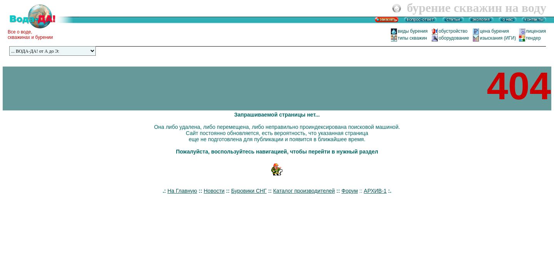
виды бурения (413, 31)
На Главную (182, 191)
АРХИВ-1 (375, 191)
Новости (214, 191)
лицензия (536, 31)
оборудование (454, 38)
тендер (533, 38)
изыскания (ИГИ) (498, 38)
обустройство (455, 31)
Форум (350, 191)
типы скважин (412, 38)
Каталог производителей (304, 191)
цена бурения (497, 31)
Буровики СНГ (249, 191)
